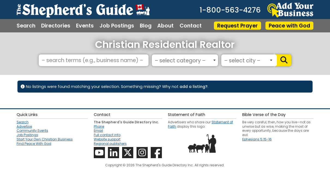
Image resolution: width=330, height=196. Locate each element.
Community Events (32, 130)
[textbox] (184, 60)
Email (98, 130)
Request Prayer (237, 25)
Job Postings (116, 25)
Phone (99, 126)
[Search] (283, 60)
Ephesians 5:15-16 (257, 139)
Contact (191, 25)
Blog (146, 25)
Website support (107, 139)
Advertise (24, 126)
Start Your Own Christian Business (45, 139)
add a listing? (193, 86)
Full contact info (107, 135)
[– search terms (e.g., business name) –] (94, 60)
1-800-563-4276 (230, 10)
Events (85, 25)
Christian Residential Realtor (165, 44)
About (165, 25)
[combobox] (185, 60)
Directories (55, 25)
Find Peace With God (34, 144)
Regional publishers (110, 143)
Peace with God (289, 25)
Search (26, 25)
